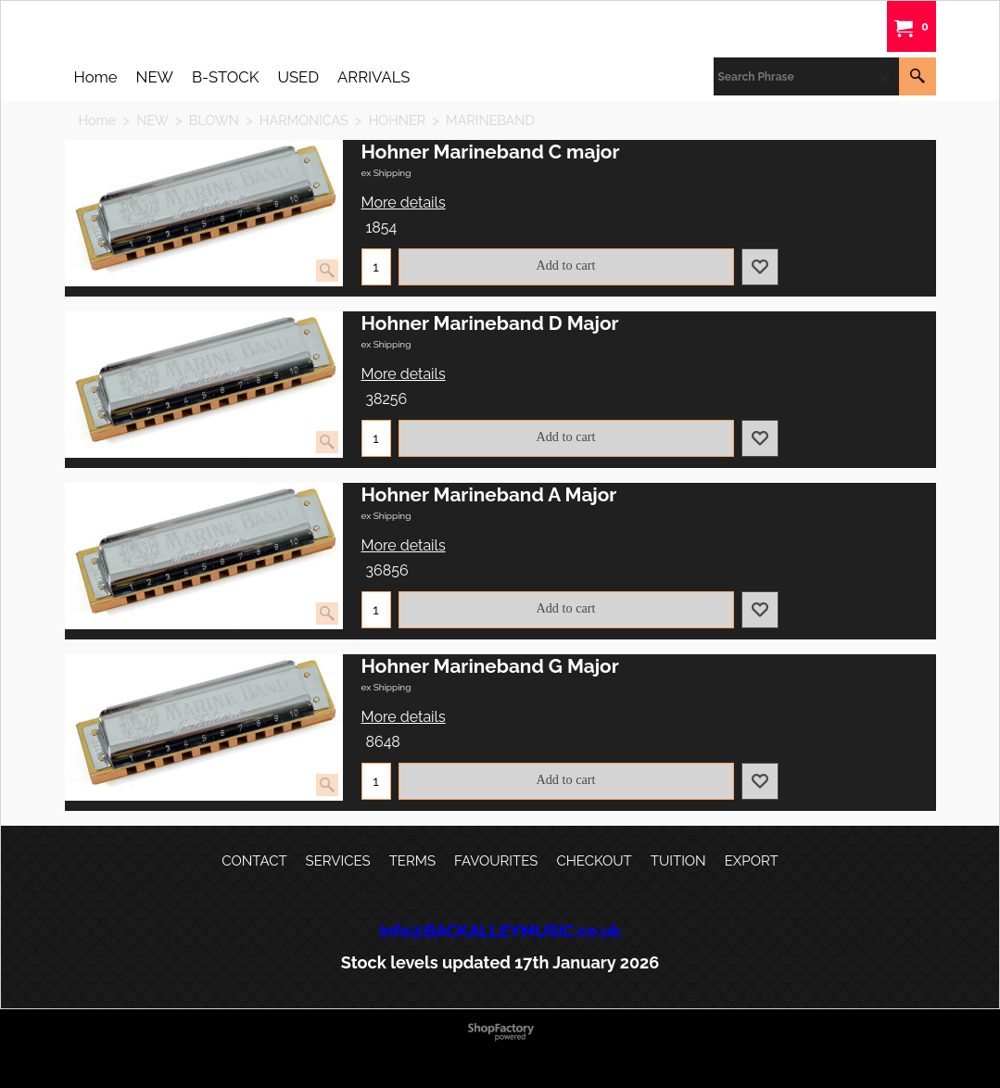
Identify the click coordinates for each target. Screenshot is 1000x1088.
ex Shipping (386, 173)
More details (403, 202)
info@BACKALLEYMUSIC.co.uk (500, 931)
